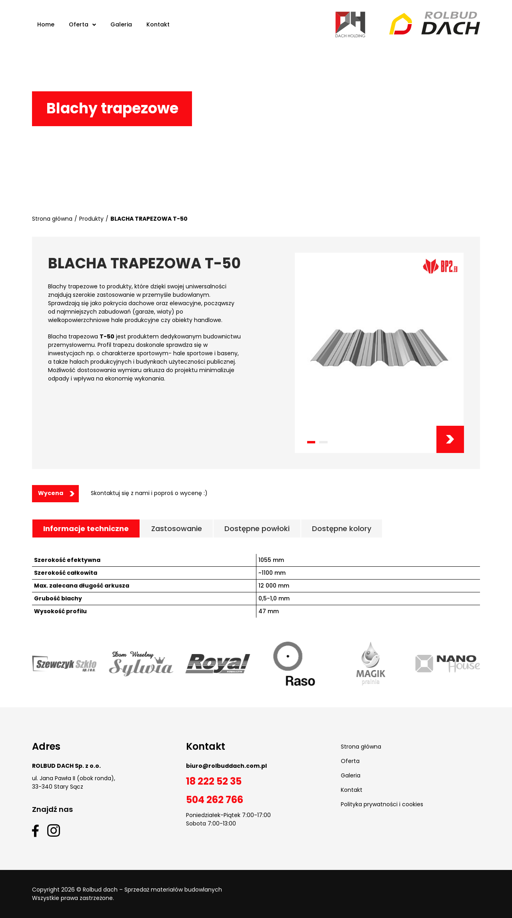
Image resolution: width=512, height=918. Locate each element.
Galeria (350, 775)
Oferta (350, 761)
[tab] (86, 528)
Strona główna (52, 219)
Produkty (91, 219)
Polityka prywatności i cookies (382, 804)
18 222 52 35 (214, 781)
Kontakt (351, 790)
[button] (311, 442)
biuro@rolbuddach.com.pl (226, 766)
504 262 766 (214, 799)
